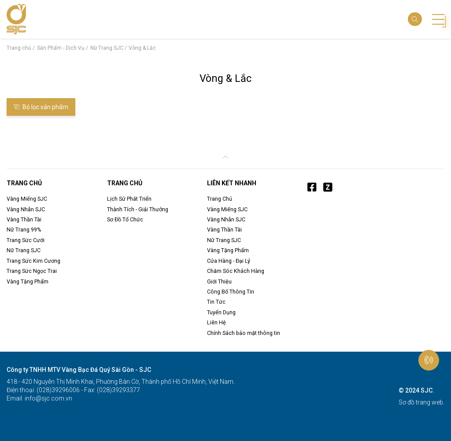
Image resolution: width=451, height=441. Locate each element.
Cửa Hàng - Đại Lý (228, 260)
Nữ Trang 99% (24, 229)
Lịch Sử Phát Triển (129, 198)
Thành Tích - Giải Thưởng (137, 209)
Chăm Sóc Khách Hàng (235, 271)
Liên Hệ (216, 322)
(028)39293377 (118, 389)
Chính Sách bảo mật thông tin (243, 333)
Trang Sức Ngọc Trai (32, 271)
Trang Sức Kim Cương (33, 260)
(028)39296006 (57, 389)
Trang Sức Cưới (25, 240)
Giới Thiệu (219, 281)
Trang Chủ (219, 198)
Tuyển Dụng (221, 312)
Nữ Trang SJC (24, 250)
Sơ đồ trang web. (421, 402)
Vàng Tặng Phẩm (27, 281)
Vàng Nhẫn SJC (26, 209)
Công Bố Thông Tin (230, 291)
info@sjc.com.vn (47, 398)
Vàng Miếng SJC (27, 198)
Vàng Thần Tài (24, 219)
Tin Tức (216, 301)
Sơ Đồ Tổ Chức (125, 219)
